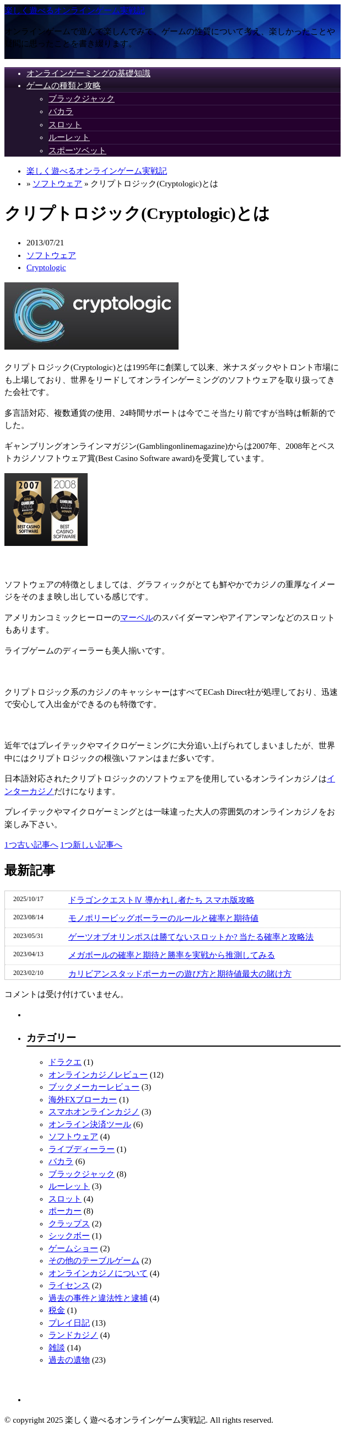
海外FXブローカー (82, 1099)
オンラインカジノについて (98, 1273)
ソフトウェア (57, 183)
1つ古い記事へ (31, 844)
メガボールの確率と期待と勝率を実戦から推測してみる (171, 955)
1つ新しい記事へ (91, 844)
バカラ (60, 111)
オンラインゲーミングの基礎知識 (88, 73)
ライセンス (69, 1285)
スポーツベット (77, 150)
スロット (65, 124)
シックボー (69, 1235)
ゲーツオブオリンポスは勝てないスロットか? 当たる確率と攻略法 (191, 936)
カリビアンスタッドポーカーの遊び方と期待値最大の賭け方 (180, 973)
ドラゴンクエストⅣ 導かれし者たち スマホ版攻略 (161, 900)
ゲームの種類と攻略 (63, 85)
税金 (56, 1310)
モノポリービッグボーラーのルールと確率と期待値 (163, 918)
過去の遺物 (69, 1359)
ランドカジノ (73, 1335)
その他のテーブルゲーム (93, 1260)
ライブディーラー (81, 1149)
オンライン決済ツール (89, 1124)
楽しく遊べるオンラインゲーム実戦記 (74, 10)
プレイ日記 (69, 1323)
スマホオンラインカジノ (93, 1111)
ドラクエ (65, 1062)
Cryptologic (46, 267)
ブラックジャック (81, 98)
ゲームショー (73, 1248)
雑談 (56, 1347)
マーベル (136, 617)
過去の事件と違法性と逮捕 (98, 1298)
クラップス (69, 1223)
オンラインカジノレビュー (98, 1074)
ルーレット (69, 137)
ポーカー (65, 1211)
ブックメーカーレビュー (93, 1086)
